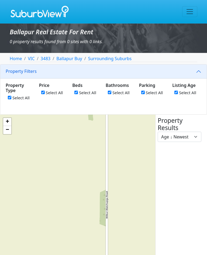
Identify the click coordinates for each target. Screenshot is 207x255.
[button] (7, 122)
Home (16, 59)
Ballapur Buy (69, 59)
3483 (46, 59)
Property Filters (21, 71)
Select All (19, 97)
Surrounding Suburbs (110, 59)
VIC (31, 59)
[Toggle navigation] (189, 11)
